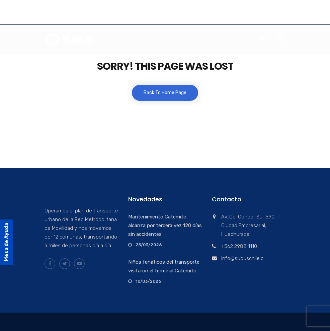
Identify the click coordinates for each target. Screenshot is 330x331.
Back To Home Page (165, 92)
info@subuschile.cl (95, 17)
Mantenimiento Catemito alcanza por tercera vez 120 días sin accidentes (165, 225)
